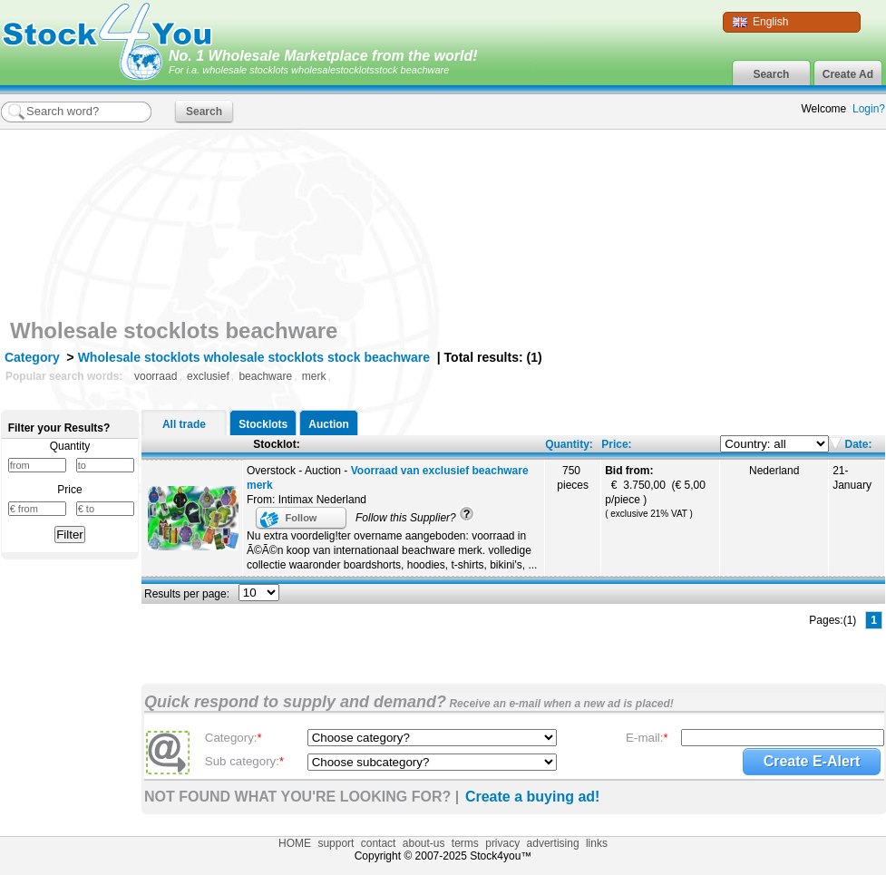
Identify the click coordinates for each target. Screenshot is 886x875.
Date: (856, 444)
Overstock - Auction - (388, 477)
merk (314, 376)
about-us (424, 843)
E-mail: (647, 737)
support (335, 843)
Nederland (774, 470)
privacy (502, 843)
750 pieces (573, 477)
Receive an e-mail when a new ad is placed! (560, 703)
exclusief (208, 376)
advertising (553, 843)
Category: (233, 737)
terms (465, 843)
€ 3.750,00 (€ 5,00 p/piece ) (655, 491)
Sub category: (244, 761)
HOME (294, 843)
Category (32, 357)
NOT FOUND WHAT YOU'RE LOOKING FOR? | (301, 796)
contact (378, 843)
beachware (265, 376)
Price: (616, 444)
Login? (868, 108)
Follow (301, 517)
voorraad (155, 376)
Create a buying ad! (532, 796)
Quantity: (569, 444)
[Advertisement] (766, 247)
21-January (851, 477)
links (597, 843)
